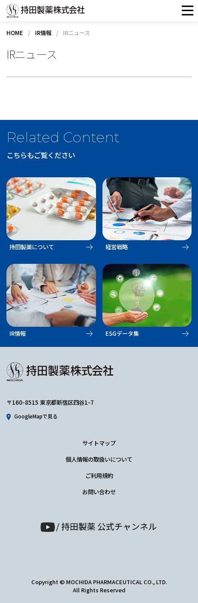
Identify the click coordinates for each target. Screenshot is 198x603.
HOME (14, 33)
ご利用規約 (99, 475)
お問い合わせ (99, 492)
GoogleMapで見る (36, 416)
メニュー (187, 10)
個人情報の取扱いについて (99, 459)
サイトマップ (99, 443)
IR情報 (43, 33)
